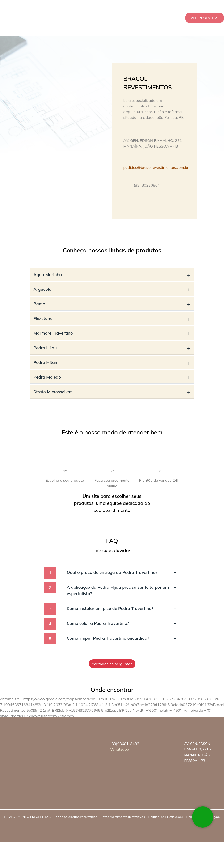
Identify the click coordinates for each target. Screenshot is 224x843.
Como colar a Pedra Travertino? (121, 623)
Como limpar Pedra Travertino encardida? (121, 638)
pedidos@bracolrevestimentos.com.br (156, 167)
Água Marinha (112, 274)
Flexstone (112, 318)
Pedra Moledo (112, 377)
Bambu (112, 303)
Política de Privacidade (165, 817)
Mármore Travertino (112, 333)
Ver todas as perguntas (112, 663)
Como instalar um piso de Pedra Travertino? (121, 608)
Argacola (112, 289)
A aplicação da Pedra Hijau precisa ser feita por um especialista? (121, 590)
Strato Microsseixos (112, 391)
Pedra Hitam (112, 362)
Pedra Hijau (112, 347)
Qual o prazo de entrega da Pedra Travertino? (121, 572)
